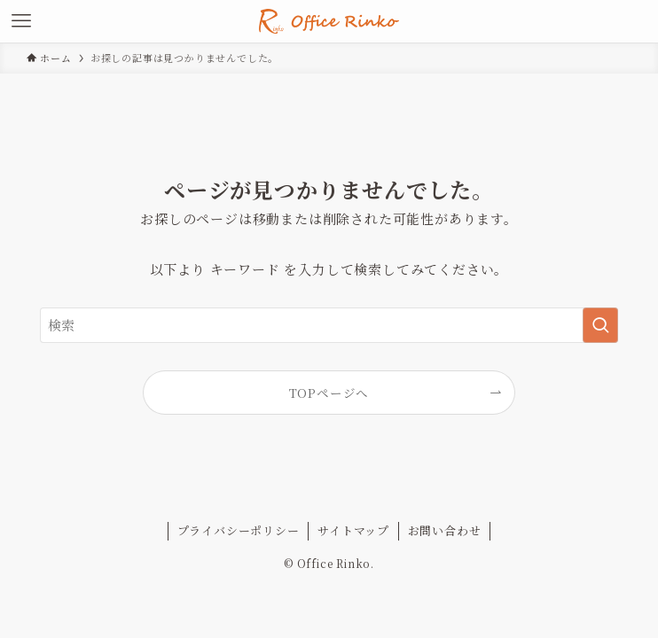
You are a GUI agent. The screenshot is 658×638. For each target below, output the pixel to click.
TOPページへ (329, 392)
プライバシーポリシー (238, 530)
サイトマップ (353, 530)
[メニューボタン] (21, 21)
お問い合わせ (445, 530)
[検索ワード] (329, 325)
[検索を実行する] (600, 325)
